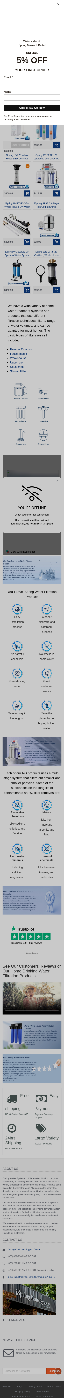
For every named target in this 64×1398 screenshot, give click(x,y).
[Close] (58, 4)
